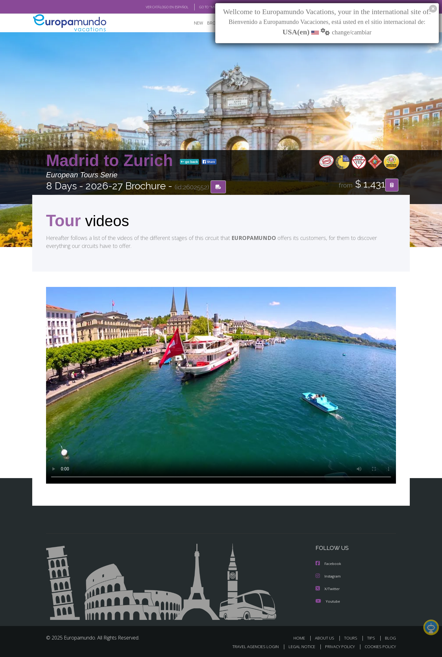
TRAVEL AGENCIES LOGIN (250, 646)
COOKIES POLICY (379, 646)
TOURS (352, 638)
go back (189, 162)
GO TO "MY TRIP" (201, 7)
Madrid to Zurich (111, 161)
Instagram (329, 576)
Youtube (328, 601)
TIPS (371, 638)
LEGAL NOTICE (297, 646)
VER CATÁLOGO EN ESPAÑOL (153, 7)
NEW (198, 23)
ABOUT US (326, 638)
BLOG (390, 638)
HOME (302, 638)
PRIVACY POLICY (337, 646)
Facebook (329, 564)
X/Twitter (328, 589)
